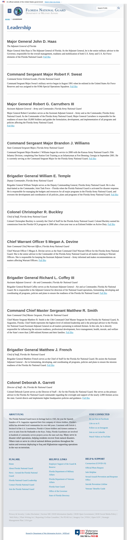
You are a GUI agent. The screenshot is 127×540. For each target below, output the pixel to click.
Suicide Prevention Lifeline (96, 484)
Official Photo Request (94, 468)
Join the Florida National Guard (21, 489)
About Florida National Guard (21, 468)
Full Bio (47, 57)
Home (11, 464)
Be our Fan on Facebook (99, 419)
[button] (54, 2)
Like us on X (94, 423)
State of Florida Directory (59, 495)
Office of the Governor (58, 491)
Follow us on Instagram (98, 428)
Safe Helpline (90, 472)
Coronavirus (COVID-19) (95, 463)
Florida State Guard (57, 487)
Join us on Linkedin (97, 432)
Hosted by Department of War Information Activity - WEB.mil (47, 533)
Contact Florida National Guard (21, 485)
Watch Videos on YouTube (99, 437)
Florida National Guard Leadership (23, 480)
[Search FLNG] (106, 8)
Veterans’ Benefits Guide (95, 489)
